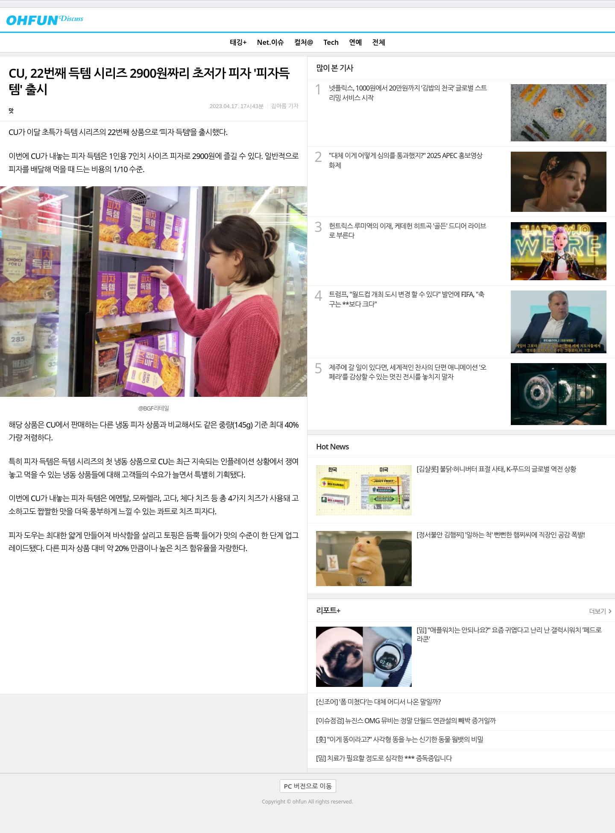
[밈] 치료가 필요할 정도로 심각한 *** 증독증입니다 (384, 758)
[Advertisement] (153, 629)
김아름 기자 (285, 106)
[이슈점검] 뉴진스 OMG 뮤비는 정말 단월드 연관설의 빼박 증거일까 (405, 720)
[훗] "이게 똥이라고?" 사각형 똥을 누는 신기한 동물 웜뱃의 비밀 (399, 739)
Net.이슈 (270, 42)
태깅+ (238, 42)
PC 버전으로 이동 (308, 786)
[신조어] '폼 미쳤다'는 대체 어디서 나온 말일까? (378, 702)
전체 (378, 42)
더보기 (597, 611)
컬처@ (303, 42)
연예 (355, 42)
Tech (331, 42)
